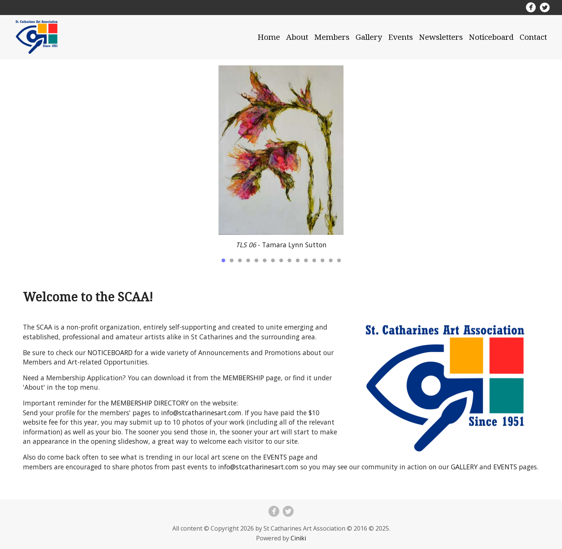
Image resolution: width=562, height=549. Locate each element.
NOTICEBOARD (110, 352)
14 (331, 260)
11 (306, 260)
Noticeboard (491, 37)
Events (400, 37)
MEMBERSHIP (243, 377)
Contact (533, 37)
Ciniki (298, 538)
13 (322, 260)
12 (314, 260)
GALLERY (464, 466)
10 (298, 260)
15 (339, 260)
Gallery (369, 37)
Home (269, 37)
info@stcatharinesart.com (201, 412)
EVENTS (275, 456)
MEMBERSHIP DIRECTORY (149, 402)
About (297, 37)
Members (332, 37)
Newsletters (441, 37)
